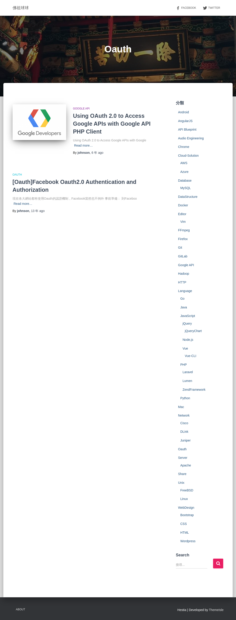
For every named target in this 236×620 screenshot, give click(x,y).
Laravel (188, 372)
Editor (182, 214)
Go (182, 298)
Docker (183, 205)
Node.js (188, 339)
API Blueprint (187, 129)
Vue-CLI (190, 356)
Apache (185, 465)
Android (183, 112)
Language (185, 291)
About (20, 609)
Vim (183, 221)
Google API (81, 108)
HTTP (182, 282)
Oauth (17, 174)
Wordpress (187, 541)
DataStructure (187, 196)
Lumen (187, 381)
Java (183, 307)
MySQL (185, 188)
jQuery (187, 323)
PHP (183, 364)
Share (182, 474)
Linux (184, 499)
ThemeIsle (216, 610)
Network (184, 415)
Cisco (184, 423)
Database (185, 180)
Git (180, 247)
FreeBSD (186, 490)
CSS (183, 524)
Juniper (185, 440)
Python (185, 398)
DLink (184, 431)
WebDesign (186, 507)
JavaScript (187, 316)
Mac (181, 407)
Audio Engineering (191, 138)
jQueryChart (193, 331)
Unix (181, 482)
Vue (185, 348)
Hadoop (183, 273)
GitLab (182, 256)
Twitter (211, 8)
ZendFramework (194, 389)
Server (182, 457)
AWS (183, 163)
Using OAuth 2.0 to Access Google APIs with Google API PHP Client (111, 124)
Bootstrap (187, 515)
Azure (184, 172)
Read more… (83, 145)
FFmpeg (184, 230)
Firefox (183, 239)
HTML (184, 532)
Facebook (186, 8)
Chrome (183, 147)
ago (97, 152)
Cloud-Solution (188, 155)
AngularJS (185, 121)
